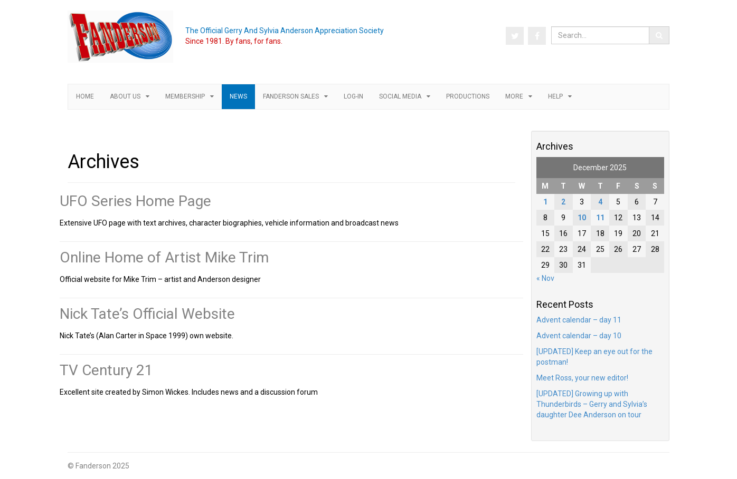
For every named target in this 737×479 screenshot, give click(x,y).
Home (85, 96)
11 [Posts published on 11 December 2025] (600, 217)
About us (125, 96)
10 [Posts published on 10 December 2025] (582, 217)
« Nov (545, 278)
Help (555, 96)
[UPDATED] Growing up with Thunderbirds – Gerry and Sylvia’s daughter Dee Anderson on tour (591, 404)
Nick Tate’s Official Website (147, 313)
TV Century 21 (106, 370)
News (238, 96)
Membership (185, 96)
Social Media (400, 96)
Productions (467, 96)
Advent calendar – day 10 (578, 335)
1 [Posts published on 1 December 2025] (545, 202)
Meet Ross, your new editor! (582, 378)
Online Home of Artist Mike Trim (164, 257)
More (514, 96)
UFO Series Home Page (135, 201)
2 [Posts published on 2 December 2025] (563, 202)
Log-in (353, 96)
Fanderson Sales (291, 96)
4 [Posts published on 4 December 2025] (600, 202)
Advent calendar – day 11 (578, 320)
